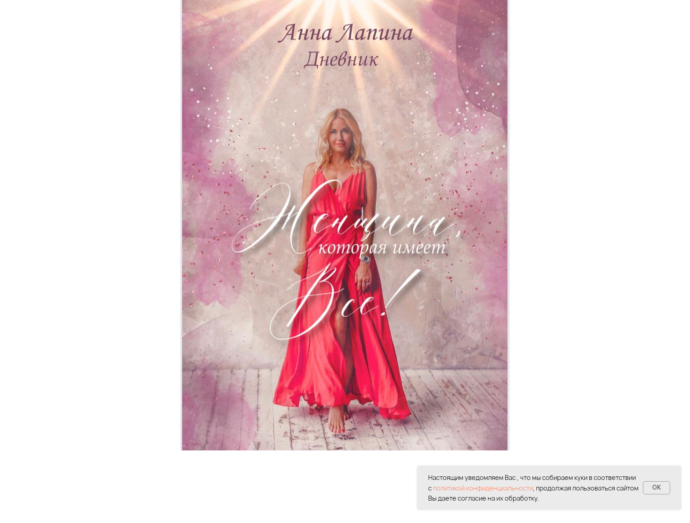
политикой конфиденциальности (483, 488)
